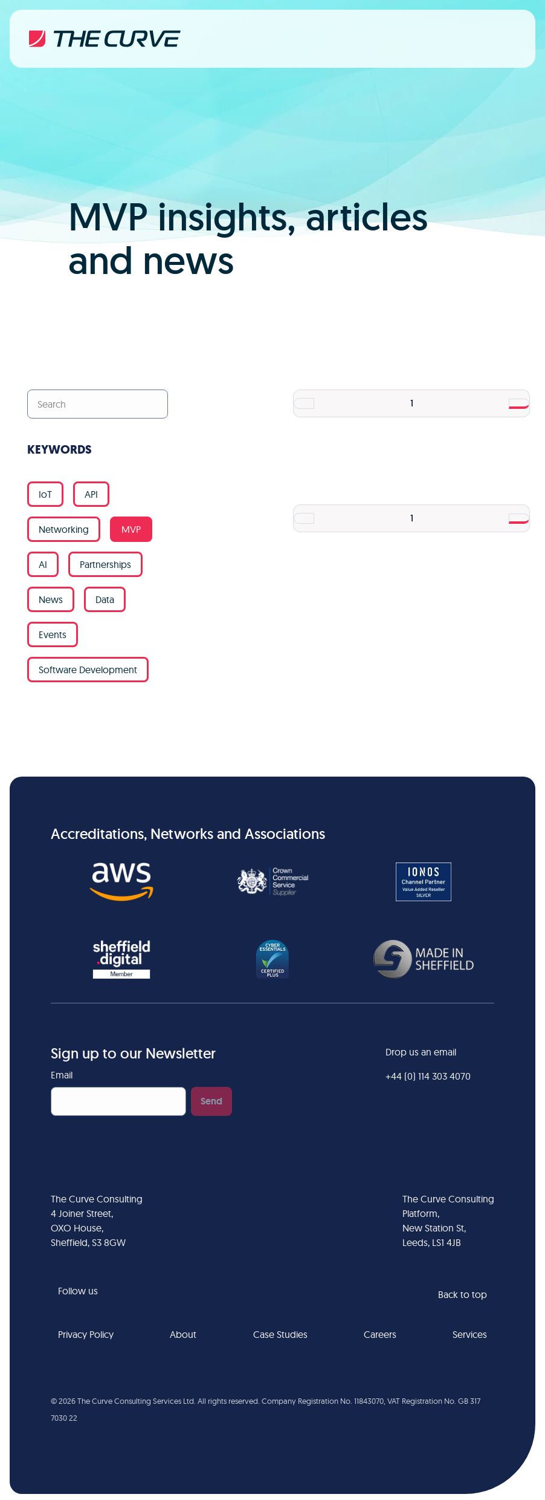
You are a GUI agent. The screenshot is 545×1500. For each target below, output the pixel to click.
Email (62, 1075)
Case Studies (280, 1334)
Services (470, 1334)
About (183, 1334)
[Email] (118, 1101)
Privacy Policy (86, 1334)
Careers (380, 1334)
